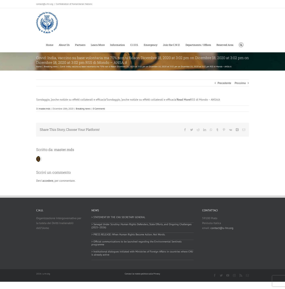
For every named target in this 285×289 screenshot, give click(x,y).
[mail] (247, 275)
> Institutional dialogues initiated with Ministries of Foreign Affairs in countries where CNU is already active (142, 253)
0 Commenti (99, 108)
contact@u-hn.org (221, 228)
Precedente (224, 83)
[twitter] (221, 275)
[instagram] (234, 275)
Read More (183, 99)
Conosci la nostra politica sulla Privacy (142, 273)
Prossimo (240, 83)
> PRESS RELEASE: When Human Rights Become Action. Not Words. (128, 234)
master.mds (44, 108)
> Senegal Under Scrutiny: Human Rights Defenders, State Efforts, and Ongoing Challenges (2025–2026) (141, 226)
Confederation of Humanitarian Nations (74, 4)
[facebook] (214, 275)
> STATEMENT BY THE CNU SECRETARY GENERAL (118, 217)
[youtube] (227, 275)
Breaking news (83, 108)
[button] (241, 44)
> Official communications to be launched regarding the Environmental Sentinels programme (136, 243)
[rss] (240, 275)
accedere (47, 180)
